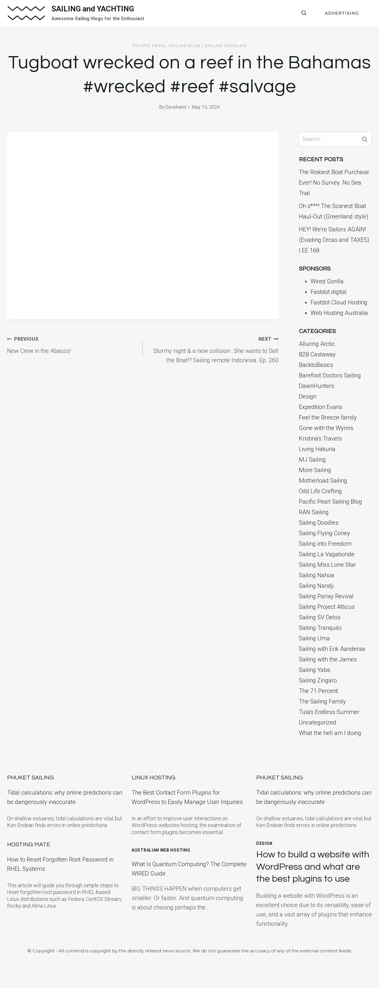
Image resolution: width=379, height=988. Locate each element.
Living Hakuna (317, 449)
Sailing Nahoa (316, 575)
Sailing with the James (328, 659)
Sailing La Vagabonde (326, 554)
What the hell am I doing (330, 732)
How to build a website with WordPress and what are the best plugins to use (312, 867)
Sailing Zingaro (318, 680)
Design (307, 396)
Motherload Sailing (323, 480)
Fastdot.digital (329, 291)
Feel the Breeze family (328, 417)
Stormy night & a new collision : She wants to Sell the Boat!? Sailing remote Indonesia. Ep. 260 (213, 349)
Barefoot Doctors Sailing (330, 375)
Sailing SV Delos (319, 617)
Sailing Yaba (314, 669)
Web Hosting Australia (339, 312)
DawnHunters (316, 385)
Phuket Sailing (30, 778)
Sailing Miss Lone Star (327, 564)
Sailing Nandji (316, 585)
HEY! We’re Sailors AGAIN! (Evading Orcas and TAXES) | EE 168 (334, 240)
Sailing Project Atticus (327, 606)
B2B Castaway (317, 354)
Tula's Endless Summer (329, 711)
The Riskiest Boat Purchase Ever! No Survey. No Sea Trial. (334, 183)
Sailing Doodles (225, 46)
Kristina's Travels (320, 438)
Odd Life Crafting (320, 491)
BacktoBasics (316, 364)
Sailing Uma (314, 638)
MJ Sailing (312, 459)
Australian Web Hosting (161, 850)
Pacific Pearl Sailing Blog (166, 46)
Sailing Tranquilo (320, 627)
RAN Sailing (314, 512)
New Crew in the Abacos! (72, 344)
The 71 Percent (318, 690)
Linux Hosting (153, 778)
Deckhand (176, 107)
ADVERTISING (342, 13)
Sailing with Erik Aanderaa (332, 648)
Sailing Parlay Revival (326, 596)
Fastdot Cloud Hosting (339, 302)
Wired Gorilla (327, 281)
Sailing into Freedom (325, 543)
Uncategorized (317, 722)
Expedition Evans (320, 406)
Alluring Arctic (317, 343)
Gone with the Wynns (326, 427)
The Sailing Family (322, 701)
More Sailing (315, 470)
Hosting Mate (28, 844)
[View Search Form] (304, 13)
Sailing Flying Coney (324, 533)
